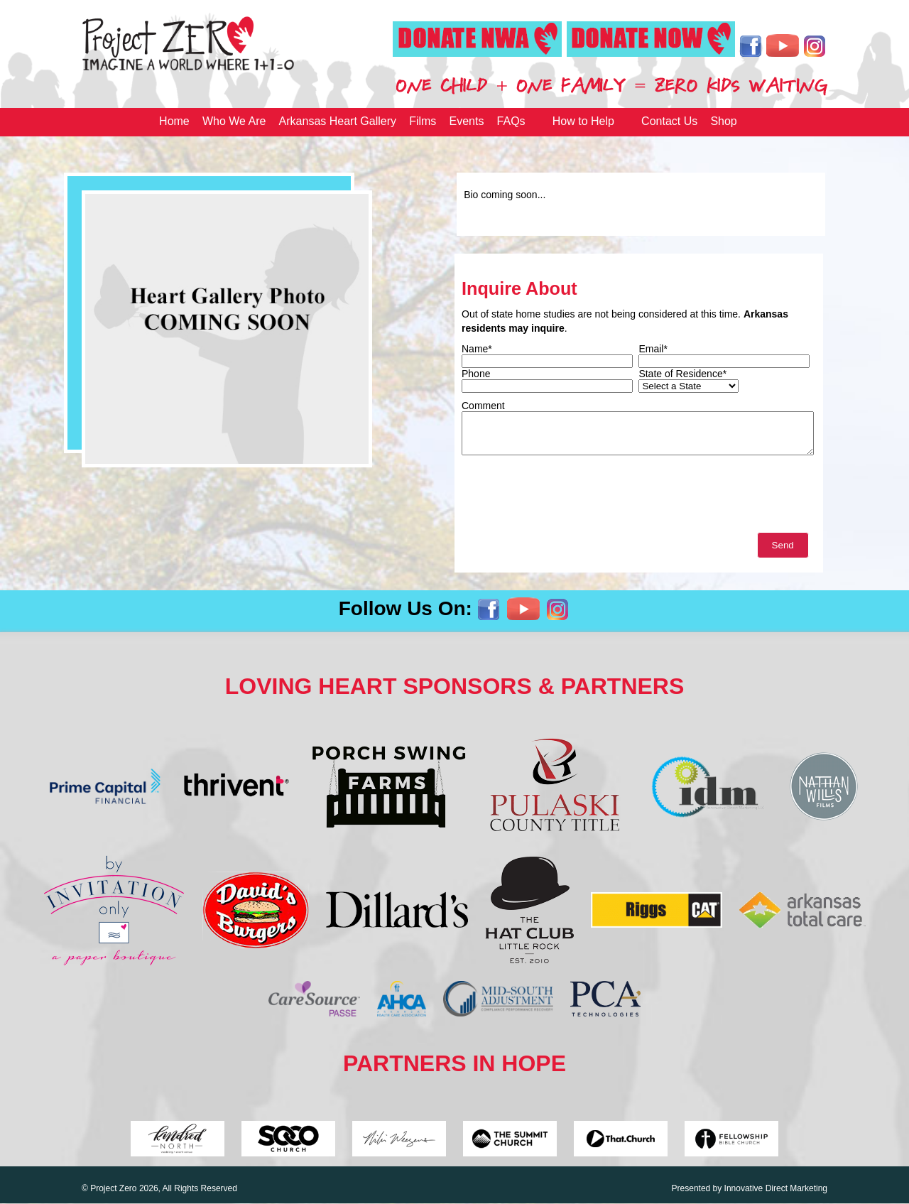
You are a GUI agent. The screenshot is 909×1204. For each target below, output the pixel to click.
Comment (483, 405)
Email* (652, 348)
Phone (476, 373)
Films (422, 121)
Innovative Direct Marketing (775, 1188)
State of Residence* (682, 373)
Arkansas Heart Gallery (337, 121)
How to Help (583, 121)
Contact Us (669, 121)
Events (467, 121)
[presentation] (569, 497)
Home (174, 121)
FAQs (511, 121)
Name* (477, 348)
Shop (723, 121)
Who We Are (234, 121)
